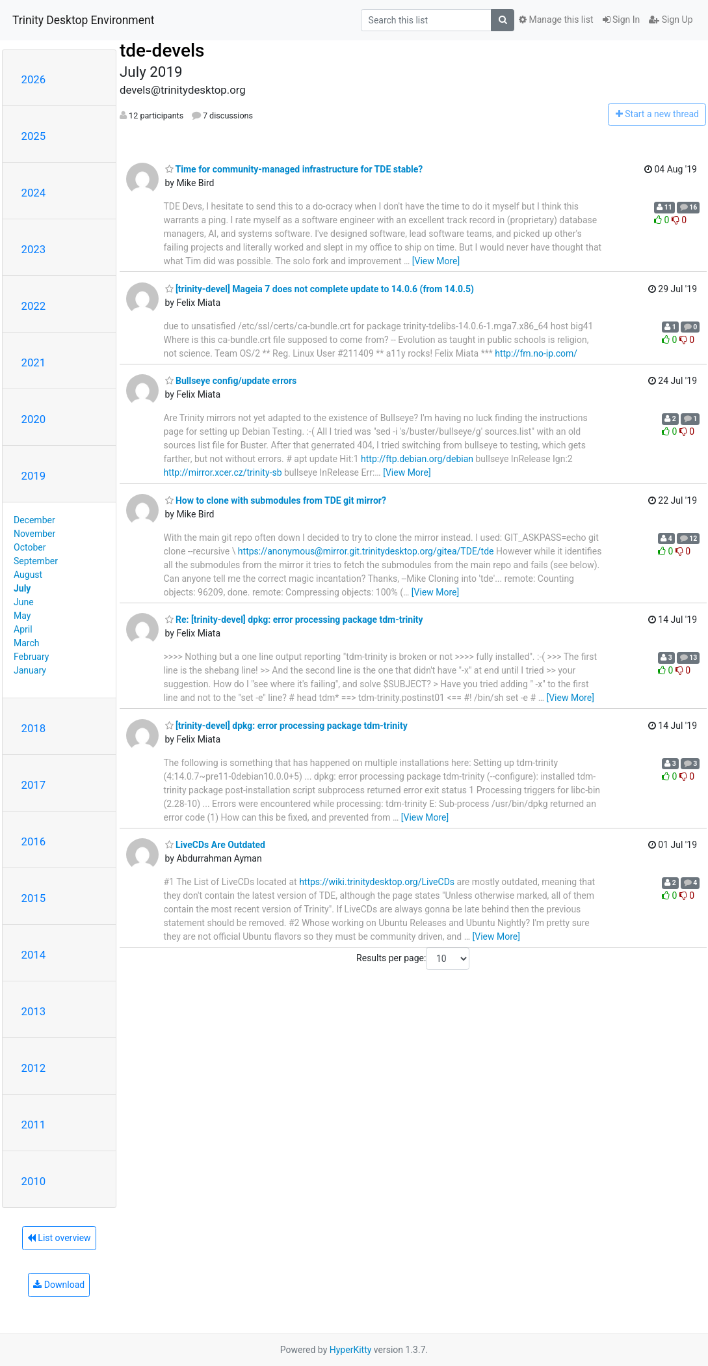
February (31, 656)
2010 (33, 1181)
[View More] (436, 261)
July (22, 588)
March (27, 643)
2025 (33, 136)
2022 (33, 305)
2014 (33, 954)
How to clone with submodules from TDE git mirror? (275, 500)
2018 (33, 728)
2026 (33, 79)
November (34, 533)
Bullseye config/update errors (231, 381)
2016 (33, 841)
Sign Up (670, 19)
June (24, 602)
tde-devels (162, 50)
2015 (33, 898)
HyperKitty (351, 1350)
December (34, 520)
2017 (33, 784)
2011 (33, 1124)
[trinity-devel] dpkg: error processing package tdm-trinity (286, 725)
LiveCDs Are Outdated (215, 845)
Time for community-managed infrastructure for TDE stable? (294, 169)
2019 (33, 475)
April (23, 629)
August (28, 574)
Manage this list (556, 19)
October (30, 547)
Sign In (621, 19)
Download (59, 1284)
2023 (33, 249)
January (30, 670)
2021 (33, 362)
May (22, 615)
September (36, 561)
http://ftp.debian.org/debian (417, 459)
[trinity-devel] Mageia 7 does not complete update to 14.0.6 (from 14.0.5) (320, 289)
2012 (33, 1067)
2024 (33, 192)
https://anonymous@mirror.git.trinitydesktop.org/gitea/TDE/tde (366, 551)
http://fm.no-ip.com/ (536, 353)
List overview (59, 1238)
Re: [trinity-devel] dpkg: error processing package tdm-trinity (294, 619)
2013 (33, 1011)
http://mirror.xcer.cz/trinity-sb (223, 472)
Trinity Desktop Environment (83, 20)
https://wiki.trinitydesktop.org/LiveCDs (376, 882)
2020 (33, 419)
